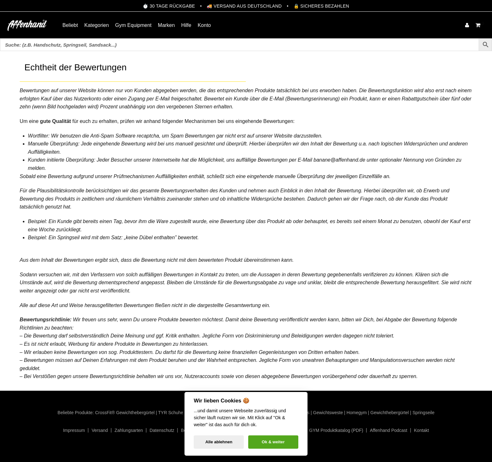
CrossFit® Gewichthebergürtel (125, 412)
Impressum (74, 430)
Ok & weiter (273, 442)
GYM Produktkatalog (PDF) (336, 430)
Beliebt (70, 25)
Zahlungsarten (128, 430)
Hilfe (186, 25)
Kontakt (421, 430)
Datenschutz (162, 430)
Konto (204, 25)
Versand (100, 430)
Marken (166, 25)
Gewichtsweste (328, 412)
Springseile (423, 412)
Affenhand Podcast (388, 430)
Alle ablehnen (218, 442)
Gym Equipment (133, 25)
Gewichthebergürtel (389, 412)
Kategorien (96, 25)
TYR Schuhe (170, 412)
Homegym (356, 412)
